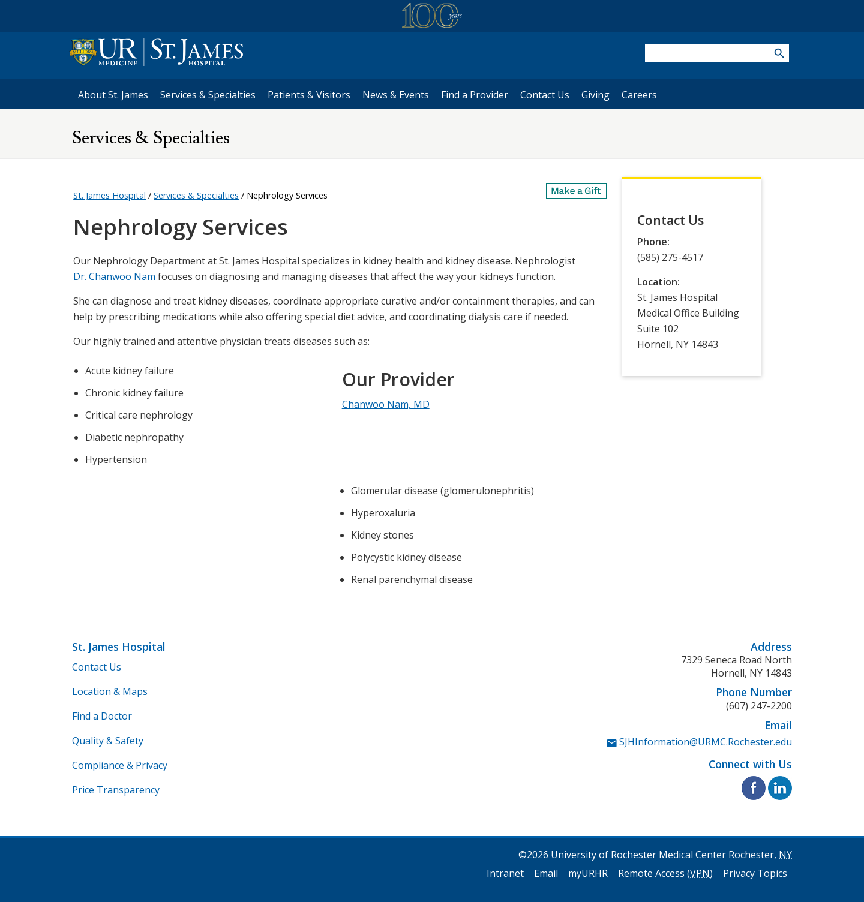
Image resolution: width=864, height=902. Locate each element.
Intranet (505, 873)
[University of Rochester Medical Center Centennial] (432, 17)
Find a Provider (474, 94)
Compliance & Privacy (119, 765)
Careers (639, 94)
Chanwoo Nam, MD (386, 404)
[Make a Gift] (577, 191)
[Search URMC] (779, 55)
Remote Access (665, 873)
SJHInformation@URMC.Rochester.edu (705, 741)
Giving (595, 94)
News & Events (395, 94)
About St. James (113, 94)
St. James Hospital (109, 195)
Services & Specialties (208, 94)
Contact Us (544, 94)
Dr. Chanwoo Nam (114, 276)
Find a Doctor (102, 716)
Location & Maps (110, 691)
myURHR (588, 873)
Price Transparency (116, 789)
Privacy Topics (755, 873)
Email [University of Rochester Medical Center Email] (546, 873)
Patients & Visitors (309, 94)
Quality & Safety (107, 740)
